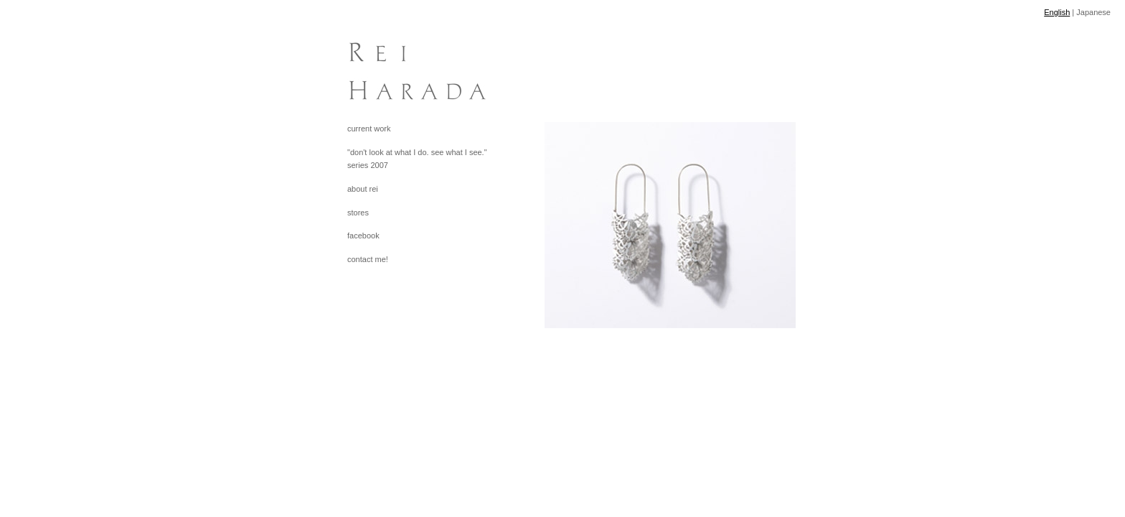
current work (369, 128)
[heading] (383, 64)
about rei (362, 189)
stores (358, 212)
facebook (363, 235)
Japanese (1093, 12)
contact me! (367, 259)
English (1057, 12)
